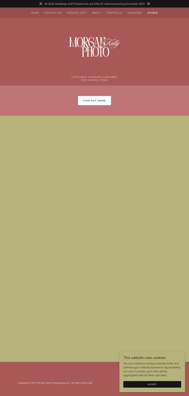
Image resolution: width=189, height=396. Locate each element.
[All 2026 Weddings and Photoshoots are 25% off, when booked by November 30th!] (94, 3)
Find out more (94, 100)
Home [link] (35, 12)
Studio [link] (152, 12)
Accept (152, 384)
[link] (94, 48)
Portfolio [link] (114, 12)
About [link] (96, 12)
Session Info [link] (77, 12)
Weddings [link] (134, 12)
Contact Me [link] (53, 12)
